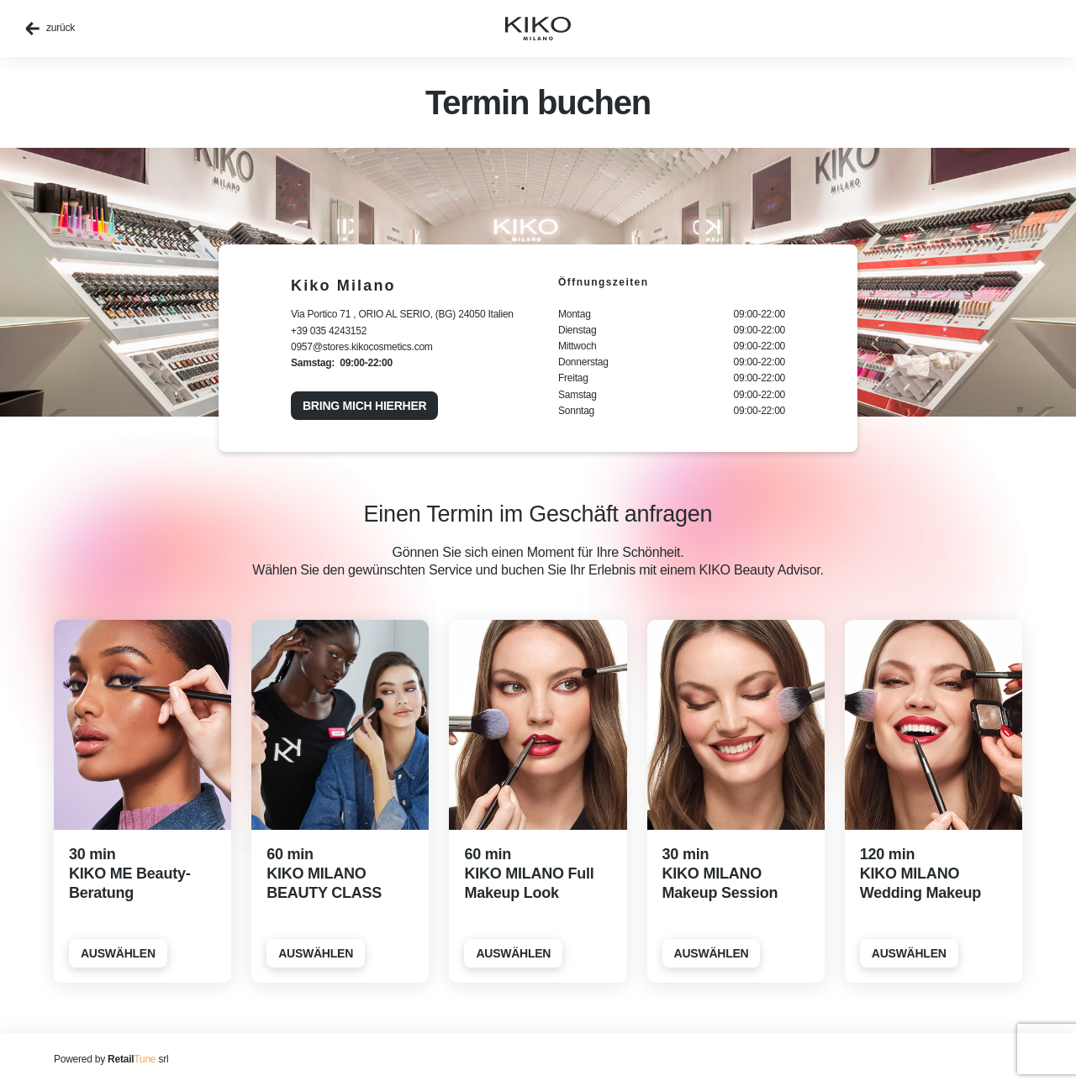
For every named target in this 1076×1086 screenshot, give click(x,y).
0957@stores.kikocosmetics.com (362, 347)
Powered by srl (111, 1059)
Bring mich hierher (364, 405)
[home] (538, 28)
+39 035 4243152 (329, 331)
